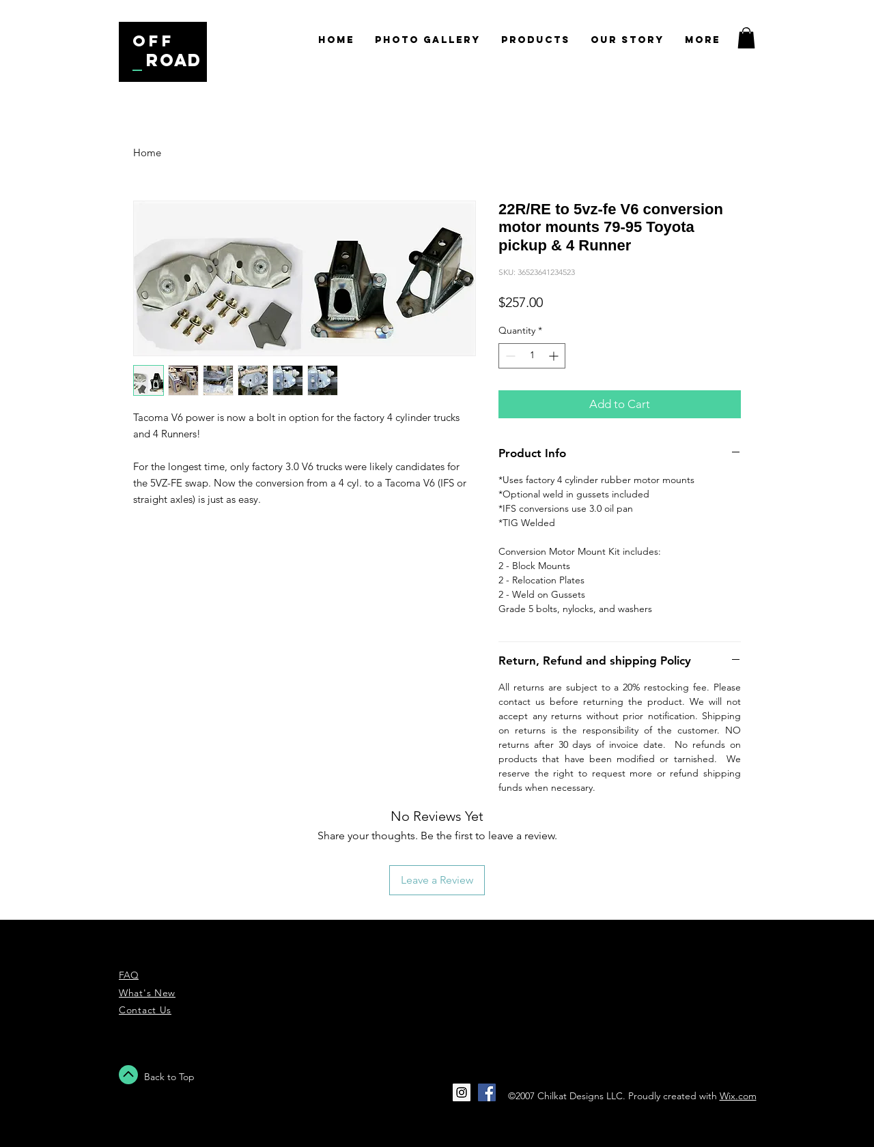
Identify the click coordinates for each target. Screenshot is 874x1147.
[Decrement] (509, 356)
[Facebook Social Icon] (487, 1092)
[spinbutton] (532, 356)
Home (147, 152)
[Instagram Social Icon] (461, 1092)
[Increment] (554, 356)
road (174, 60)
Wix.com (738, 1096)
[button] (746, 37)
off (153, 40)
